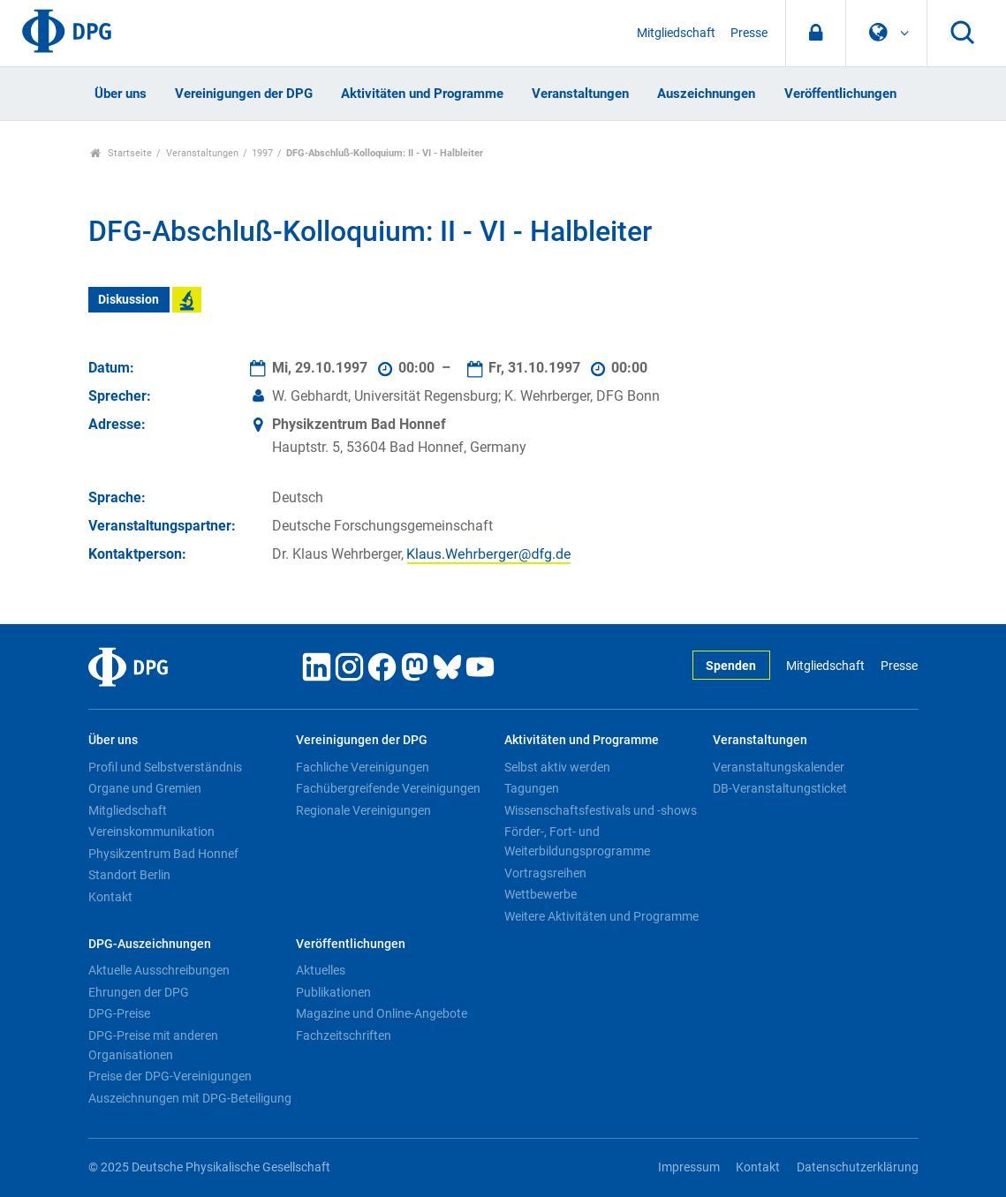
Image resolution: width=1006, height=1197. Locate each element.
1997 (262, 153)
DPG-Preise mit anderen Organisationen (153, 1045)
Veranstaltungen (580, 94)
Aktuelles (320, 970)
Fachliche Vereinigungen (362, 767)
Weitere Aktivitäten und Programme (601, 916)
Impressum (689, 1167)
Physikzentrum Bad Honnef (163, 854)
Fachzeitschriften (343, 1035)
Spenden (731, 666)
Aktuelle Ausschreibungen (159, 970)
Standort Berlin (129, 875)
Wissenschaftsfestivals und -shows (600, 810)
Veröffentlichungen (840, 94)
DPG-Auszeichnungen (149, 944)
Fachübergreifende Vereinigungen (388, 788)
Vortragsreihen (545, 873)
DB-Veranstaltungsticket (780, 788)
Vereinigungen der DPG (244, 94)
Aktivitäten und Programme (422, 94)
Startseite (121, 153)
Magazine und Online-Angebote (381, 1013)
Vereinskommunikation (151, 831)
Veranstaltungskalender (778, 767)
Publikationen (333, 992)
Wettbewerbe (540, 894)
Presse (749, 33)
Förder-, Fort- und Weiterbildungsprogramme (577, 841)
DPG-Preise (119, 1013)
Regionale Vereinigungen (363, 810)
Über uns (121, 94)
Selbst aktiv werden (557, 767)
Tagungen (531, 788)
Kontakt (110, 897)
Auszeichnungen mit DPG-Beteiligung (189, 1098)
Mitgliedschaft (676, 33)
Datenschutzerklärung (858, 1167)
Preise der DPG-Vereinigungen (170, 1076)
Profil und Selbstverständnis (165, 767)
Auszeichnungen (706, 94)
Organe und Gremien (144, 788)
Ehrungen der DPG (138, 992)
